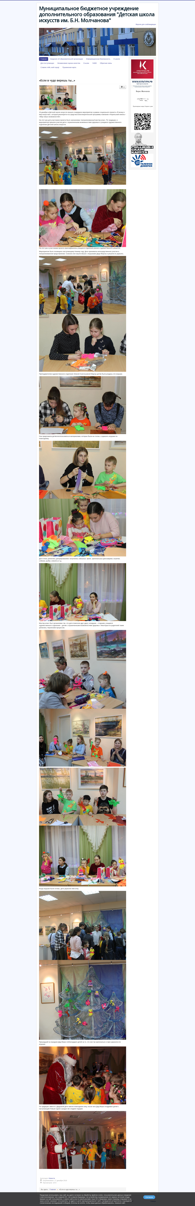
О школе (116, 59)
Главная (44, 59)
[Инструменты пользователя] (122, 87)
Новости (52, 1178)
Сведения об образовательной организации (66, 59)
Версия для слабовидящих (146, 24)
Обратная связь (106, 63)
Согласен (149, 1197)
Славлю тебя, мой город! (50, 67)
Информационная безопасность (98, 59)
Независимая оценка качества (68, 63)
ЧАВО (94, 63)
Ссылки (86, 63)
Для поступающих (47, 63)
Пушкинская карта (69, 67)
